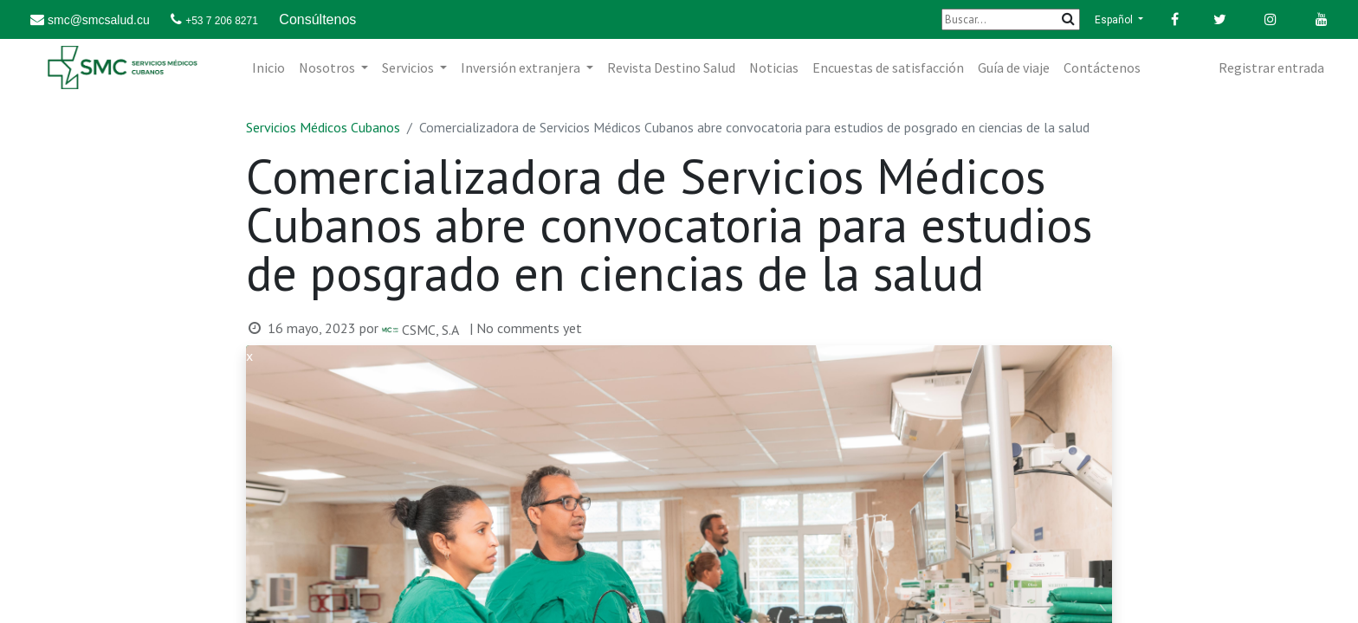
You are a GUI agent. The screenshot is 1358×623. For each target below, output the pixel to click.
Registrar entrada (1271, 67)
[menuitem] (268, 67)
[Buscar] (1010, 19)
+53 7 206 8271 (221, 21)
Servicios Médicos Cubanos (323, 127)
